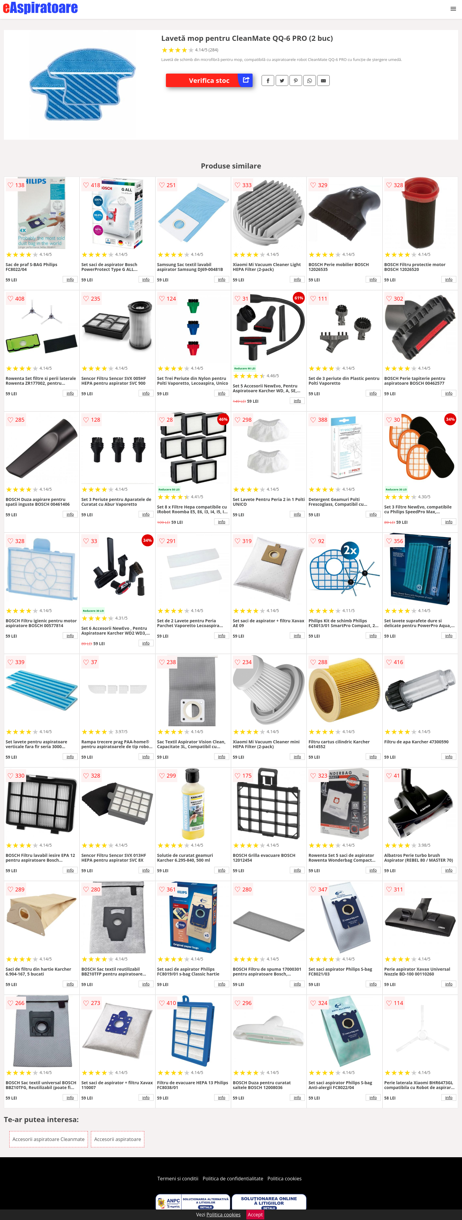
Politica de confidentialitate (233, 1178)
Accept (255, 1214)
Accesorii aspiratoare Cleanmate (49, 1139)
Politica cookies (285, 1178)
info (70, 279)
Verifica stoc (221, 80)
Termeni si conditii (178, 1178)
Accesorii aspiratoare (117, 1139)
